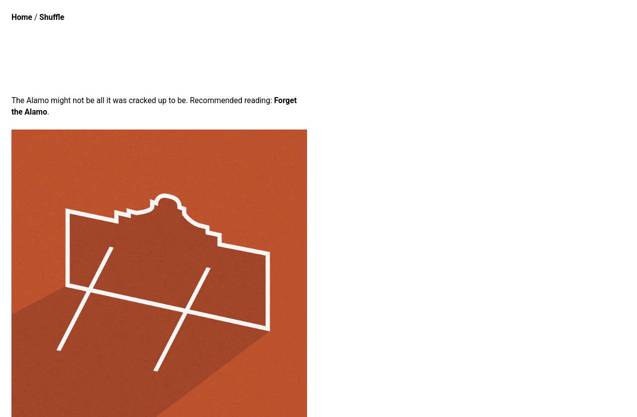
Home (21, 17)
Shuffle (51, 17)
